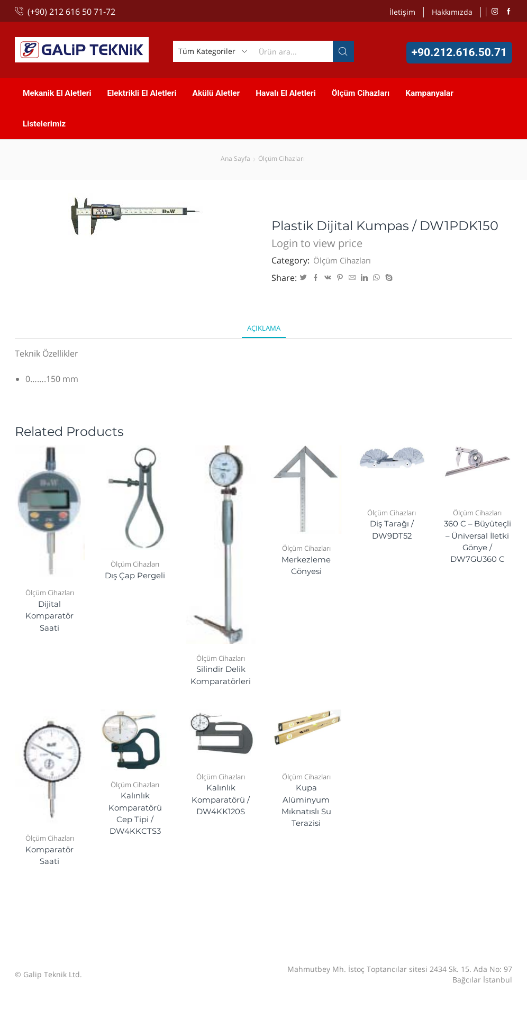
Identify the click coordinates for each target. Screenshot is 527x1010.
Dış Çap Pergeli (135, 576)
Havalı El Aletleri (286, 93)
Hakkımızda (452, 12)
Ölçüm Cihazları (360, 93)
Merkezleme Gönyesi (306, 567)
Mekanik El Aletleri (57, 93)
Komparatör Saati (49, 858)
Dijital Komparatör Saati (49, 617)
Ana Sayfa (235, 158)
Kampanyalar (429, 93)
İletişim (402, 12)
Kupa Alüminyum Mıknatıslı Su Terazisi (306, 809)
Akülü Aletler (216, 93)
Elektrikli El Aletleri (142, 93)
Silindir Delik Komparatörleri (220, 676)
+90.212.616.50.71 (459, 52)
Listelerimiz (44, 124)
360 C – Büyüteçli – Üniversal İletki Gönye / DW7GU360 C (477, 550)
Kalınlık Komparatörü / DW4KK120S (220, 803)
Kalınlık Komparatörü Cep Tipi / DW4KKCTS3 (135, 817)
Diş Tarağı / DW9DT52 (391, 531)
